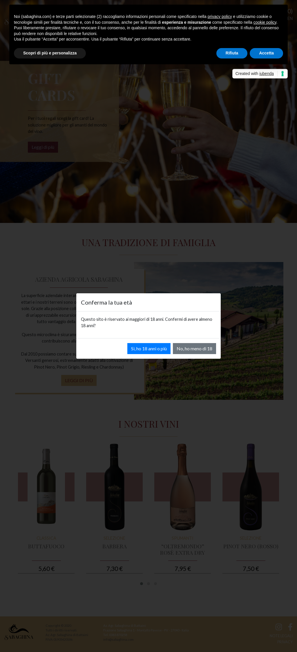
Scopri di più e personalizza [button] (50, 53)
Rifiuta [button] (232, 53)
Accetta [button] (266, 53)
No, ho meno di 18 (194, 348)
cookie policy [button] (264, 22)
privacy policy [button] (220, 16)
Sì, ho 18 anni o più (149, 348)
